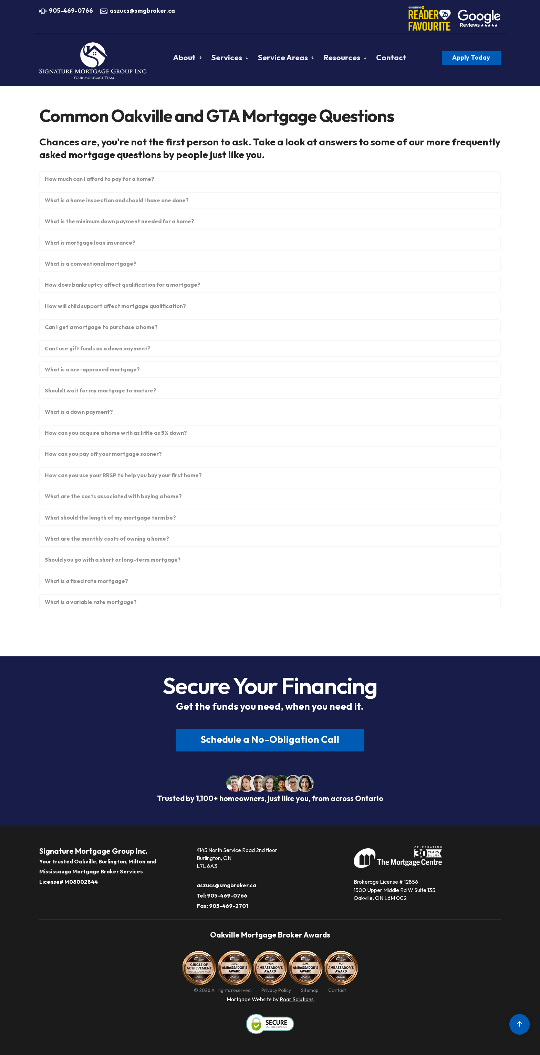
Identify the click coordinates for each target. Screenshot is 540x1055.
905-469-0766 (71, 10)
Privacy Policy (276, 990)
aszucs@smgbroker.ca (142, 10)
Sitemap (310, 990)
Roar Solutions (297, 999)
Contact (391, 57)
